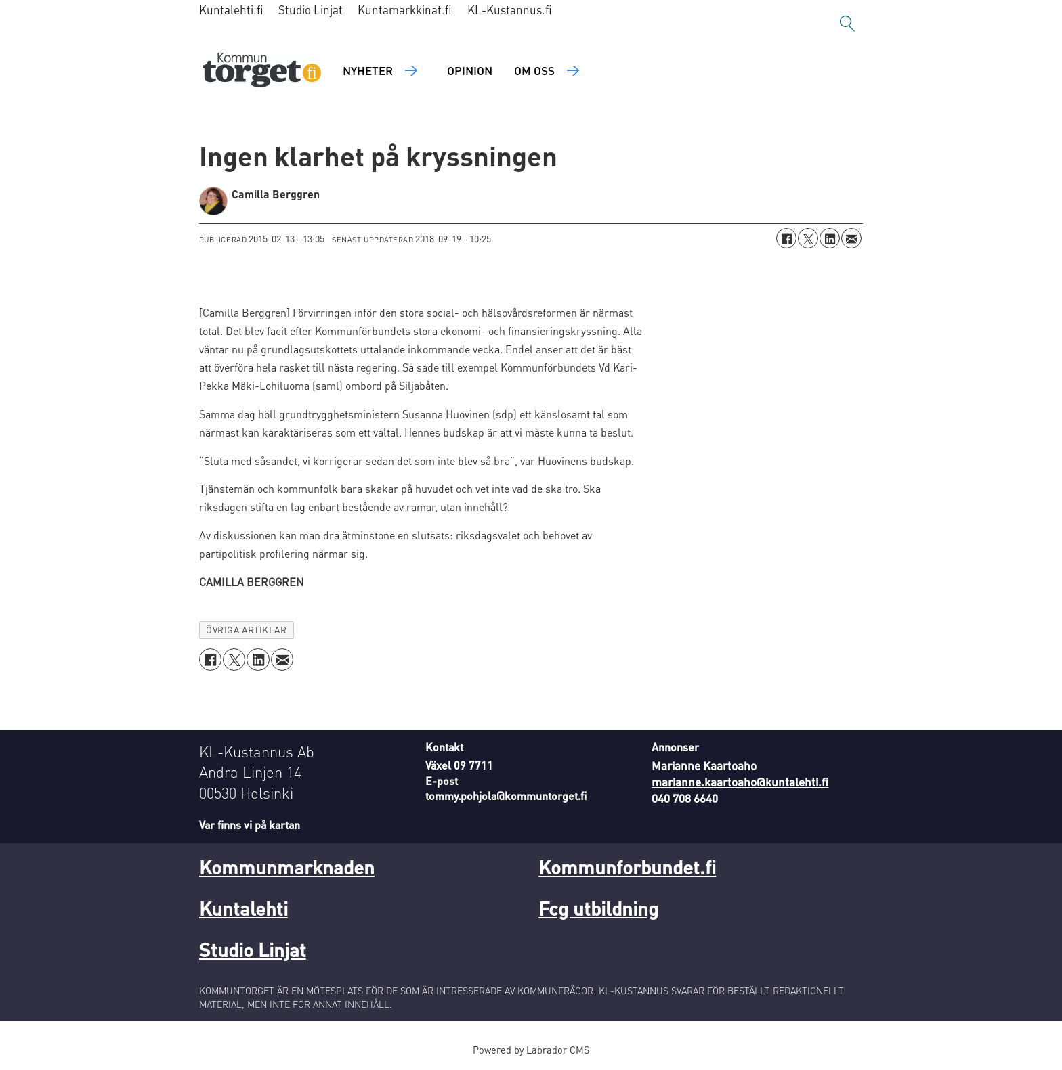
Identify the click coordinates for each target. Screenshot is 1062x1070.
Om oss (534, 70)
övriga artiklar (246, 630)
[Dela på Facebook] (786, 238)
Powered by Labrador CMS (531, 1050)
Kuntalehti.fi (231, 9)
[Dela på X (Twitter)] (808, 238)
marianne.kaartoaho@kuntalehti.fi (740, 781)
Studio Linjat (310, 9)
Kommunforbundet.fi (627, 867)
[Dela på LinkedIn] (830, 238)
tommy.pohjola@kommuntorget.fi (506, 795)
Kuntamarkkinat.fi (405, 9)
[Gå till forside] (262, 71)
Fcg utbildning (598, 908)
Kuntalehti (243, 908)
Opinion (469, 70)
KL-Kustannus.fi (509, 9)
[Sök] (847, 23)
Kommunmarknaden (287, 867)
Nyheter (368, 70)
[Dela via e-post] (851, 238)
